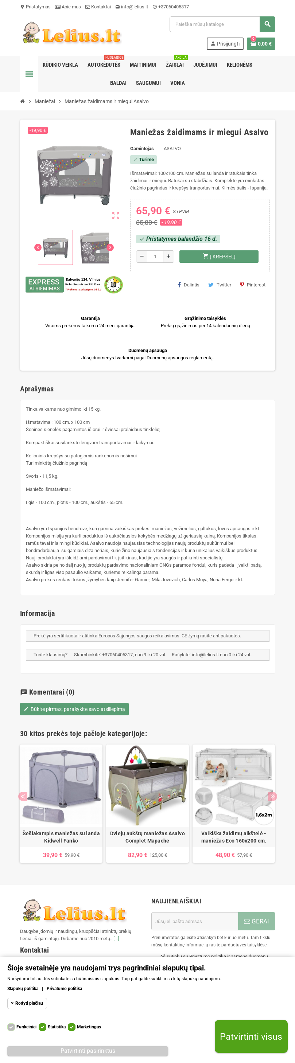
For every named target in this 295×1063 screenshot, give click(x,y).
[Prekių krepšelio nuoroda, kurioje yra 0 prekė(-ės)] (261, 44)
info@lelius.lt (131, 6)
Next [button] (272, 796)
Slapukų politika (22, 988)
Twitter (219, 285)
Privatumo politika (64, 988)
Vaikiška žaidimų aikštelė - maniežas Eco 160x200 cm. (234, 837)
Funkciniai (26, 1026)
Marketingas (89, 1026)
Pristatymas (35, 6)
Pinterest (252, 285)
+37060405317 (170, 6)
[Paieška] (222, 24)
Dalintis (188, 285)
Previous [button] (22, 796)
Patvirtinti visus (251, 1036)
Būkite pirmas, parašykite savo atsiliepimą (74, 709)
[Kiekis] (155, 256)
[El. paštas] (194, 921)
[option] (61, 804)
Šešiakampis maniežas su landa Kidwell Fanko (61, 837)
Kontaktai (98, 6)
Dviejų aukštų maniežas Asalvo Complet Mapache (147, 837)
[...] (116, 938)
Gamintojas (142, 148)
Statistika (57, 1026)
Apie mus (68, 6)
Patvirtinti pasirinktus (88, 1050)
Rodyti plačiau (29, 1003)
